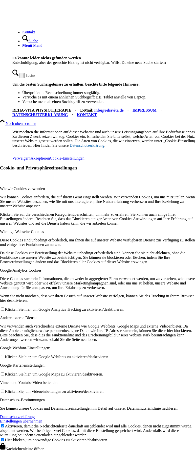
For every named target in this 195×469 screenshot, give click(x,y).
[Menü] (32, 45)
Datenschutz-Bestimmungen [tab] (22, 400)
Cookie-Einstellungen (67, 158)
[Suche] (30, 41)
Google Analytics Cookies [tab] (21, 270)
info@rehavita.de (109, 110)
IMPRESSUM (144, 110)
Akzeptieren (40, 158)
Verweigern (21, 158)
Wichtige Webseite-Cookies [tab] (22, 232)
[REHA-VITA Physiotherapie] (49, 24)
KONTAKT (87, 115)
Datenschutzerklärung (87, 145)
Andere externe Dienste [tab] (18, 318)
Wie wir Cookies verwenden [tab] (22, 189)
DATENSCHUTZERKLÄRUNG (40, 115)
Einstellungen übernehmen (21, 421)
